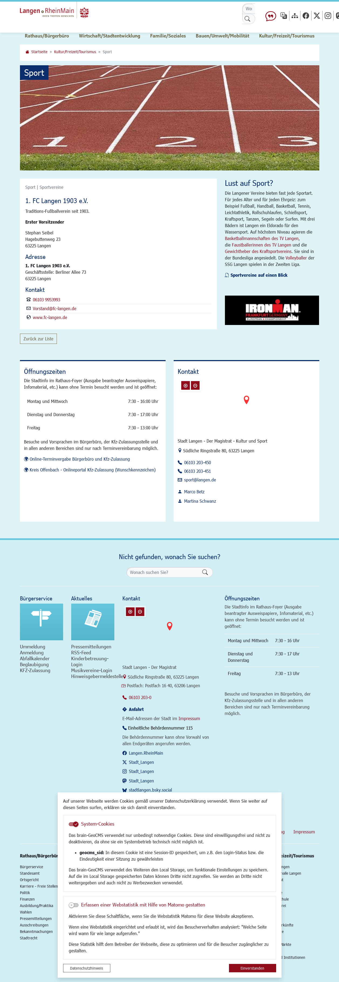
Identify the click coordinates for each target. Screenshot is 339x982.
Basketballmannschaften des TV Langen (262, 238)
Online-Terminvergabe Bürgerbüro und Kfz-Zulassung (80, 458)
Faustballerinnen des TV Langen (261, 244)
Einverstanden (252, 968)
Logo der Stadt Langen (65, 12)
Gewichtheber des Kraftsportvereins (258, 251)
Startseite (39, 51)
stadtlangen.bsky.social (150, 789)
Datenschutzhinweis (86, 968)
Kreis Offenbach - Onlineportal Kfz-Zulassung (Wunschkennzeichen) (93, 469)
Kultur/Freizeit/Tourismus (75, 51)
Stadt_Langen (141, 762)
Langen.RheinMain (146, 752)
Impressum (189, 718)
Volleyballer (296, 257)
